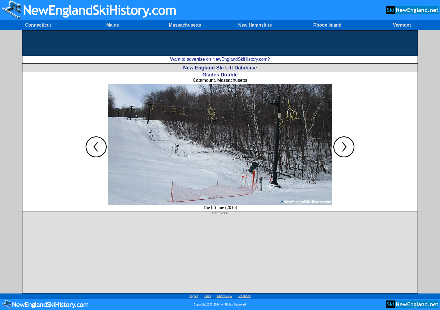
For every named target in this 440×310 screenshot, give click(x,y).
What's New (224, 296)
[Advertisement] (220, 43)
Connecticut (38, 25)
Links (207, 296)
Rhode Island (327, 25)
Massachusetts (185, 25)
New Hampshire (255, 25)
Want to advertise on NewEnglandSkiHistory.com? (220, 59)
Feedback (244, 296)
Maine (112, 25)
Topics (193, 296)
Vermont (402, 25)
